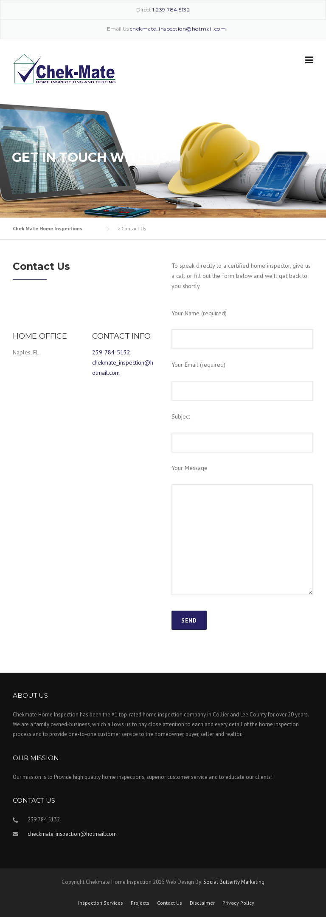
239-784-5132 (111, 352)
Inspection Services (100, 903)
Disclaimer (202, 903)
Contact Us (169, 903)
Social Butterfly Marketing (233, 882)
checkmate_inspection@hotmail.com (72, 834)
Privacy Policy (238, 903)
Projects (140, 903)
